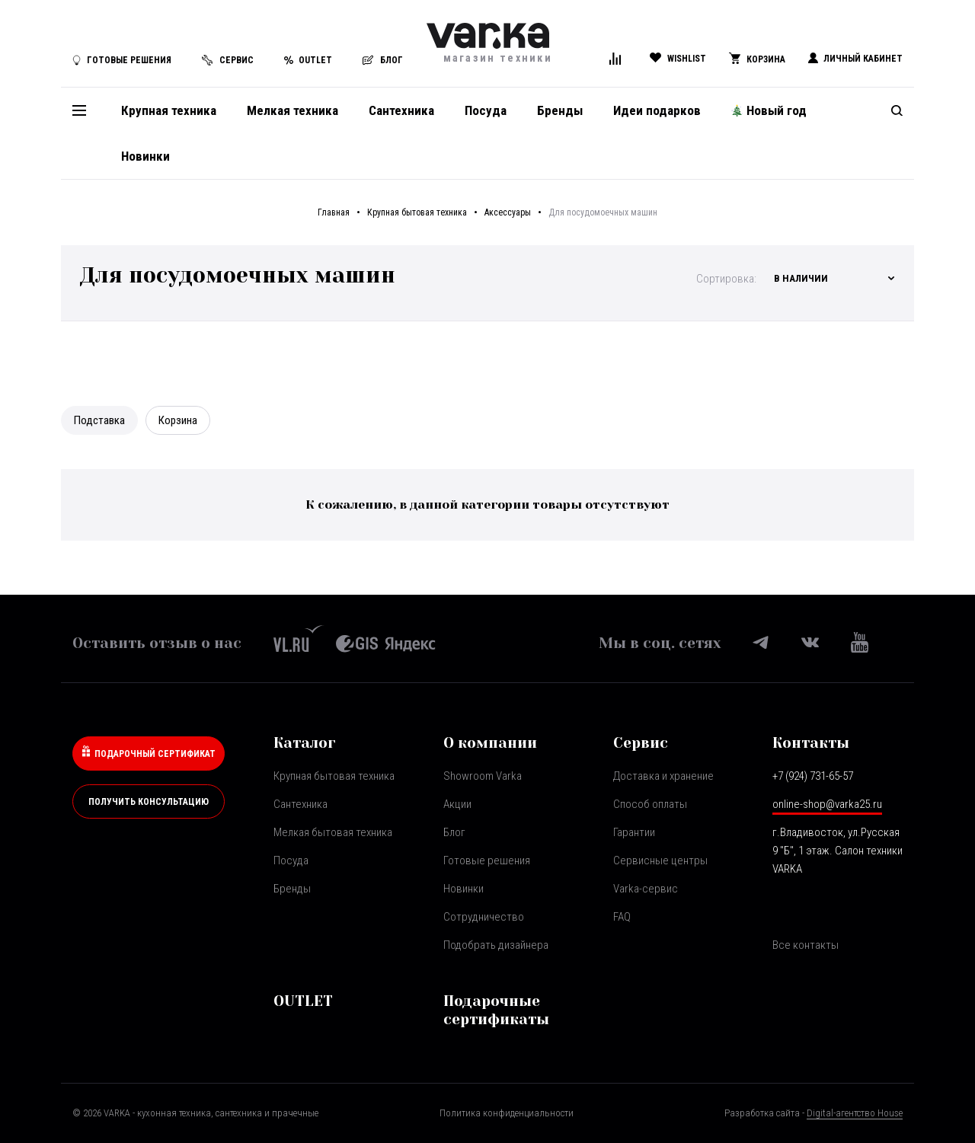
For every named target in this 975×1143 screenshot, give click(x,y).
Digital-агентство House (855, 1113)
